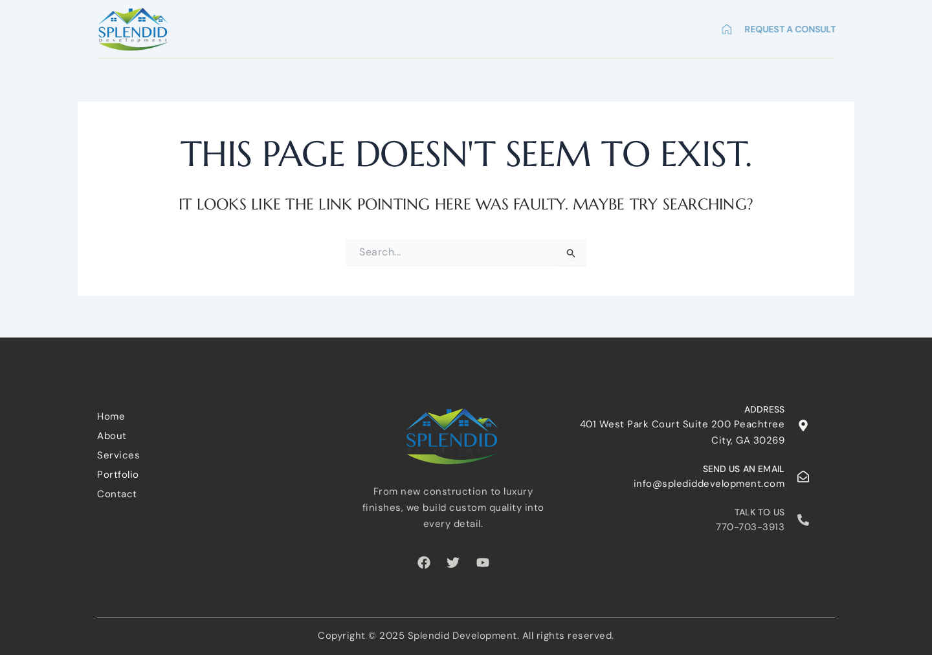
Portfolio (601, 26)
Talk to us (760, 512)
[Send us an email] (803, 476)
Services (528, 26)
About (466, 26)
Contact (674, 26)
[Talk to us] (803, 520)
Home (411, 26)
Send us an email (743, 469)
